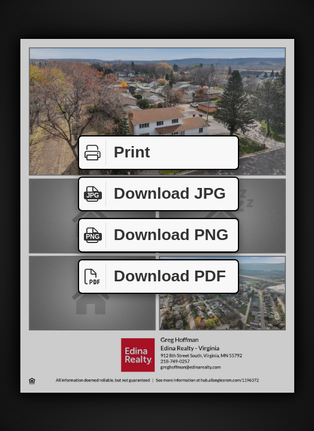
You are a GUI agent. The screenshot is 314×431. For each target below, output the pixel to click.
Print (114, 152)
